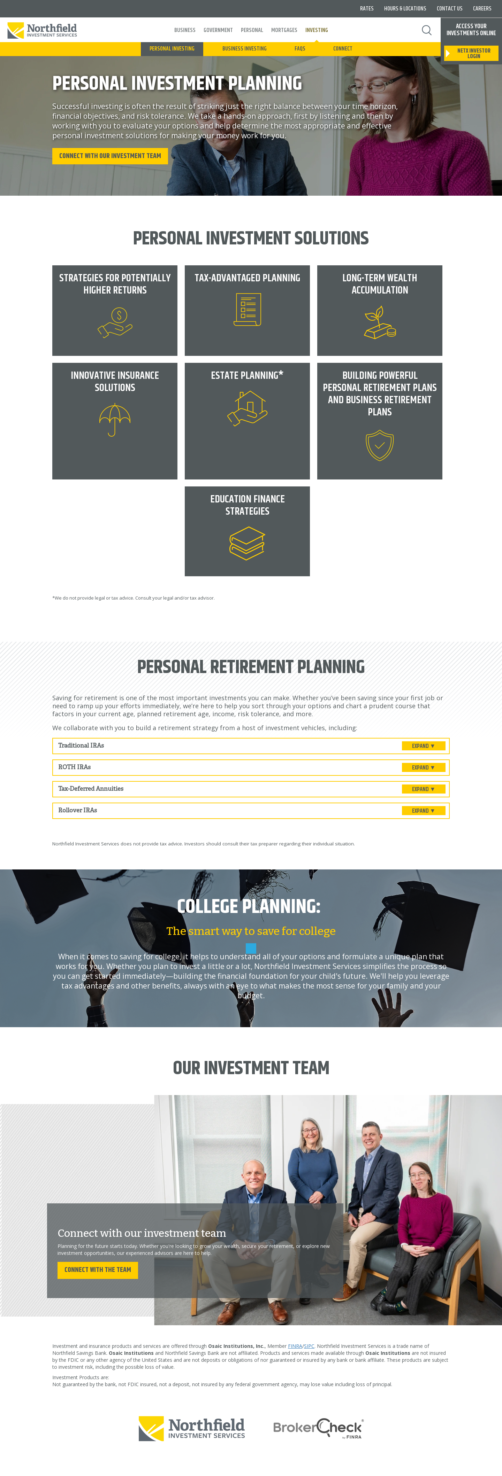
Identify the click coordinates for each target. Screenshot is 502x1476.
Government (218, 30)
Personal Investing (172, 49)
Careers (482, 8)
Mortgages (284, 30)
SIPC (309, 1345)
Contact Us (450, 8)
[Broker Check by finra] (319, 1427)
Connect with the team (97, 1269)
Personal (252, 30)
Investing (316, 30)
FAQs (300, 49)
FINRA (295, 1345)
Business (185, 30)
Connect (342, 49)
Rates (367, 8)
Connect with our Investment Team (110, 155)
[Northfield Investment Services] (192, 1427)
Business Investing (244, 49)
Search (427, 30)
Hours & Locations (405, 8)
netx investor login (473, 54)
